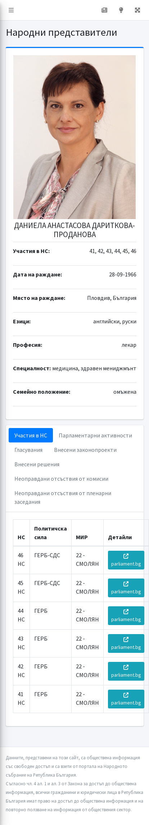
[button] (11, 10)
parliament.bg (126, 560)
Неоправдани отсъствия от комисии (61, 478)
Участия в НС (30, 435)
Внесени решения (36, 464)
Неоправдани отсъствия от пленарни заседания (62, 497)
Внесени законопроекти (85, 449)
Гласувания (28, 449)
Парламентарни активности (95, 435)
